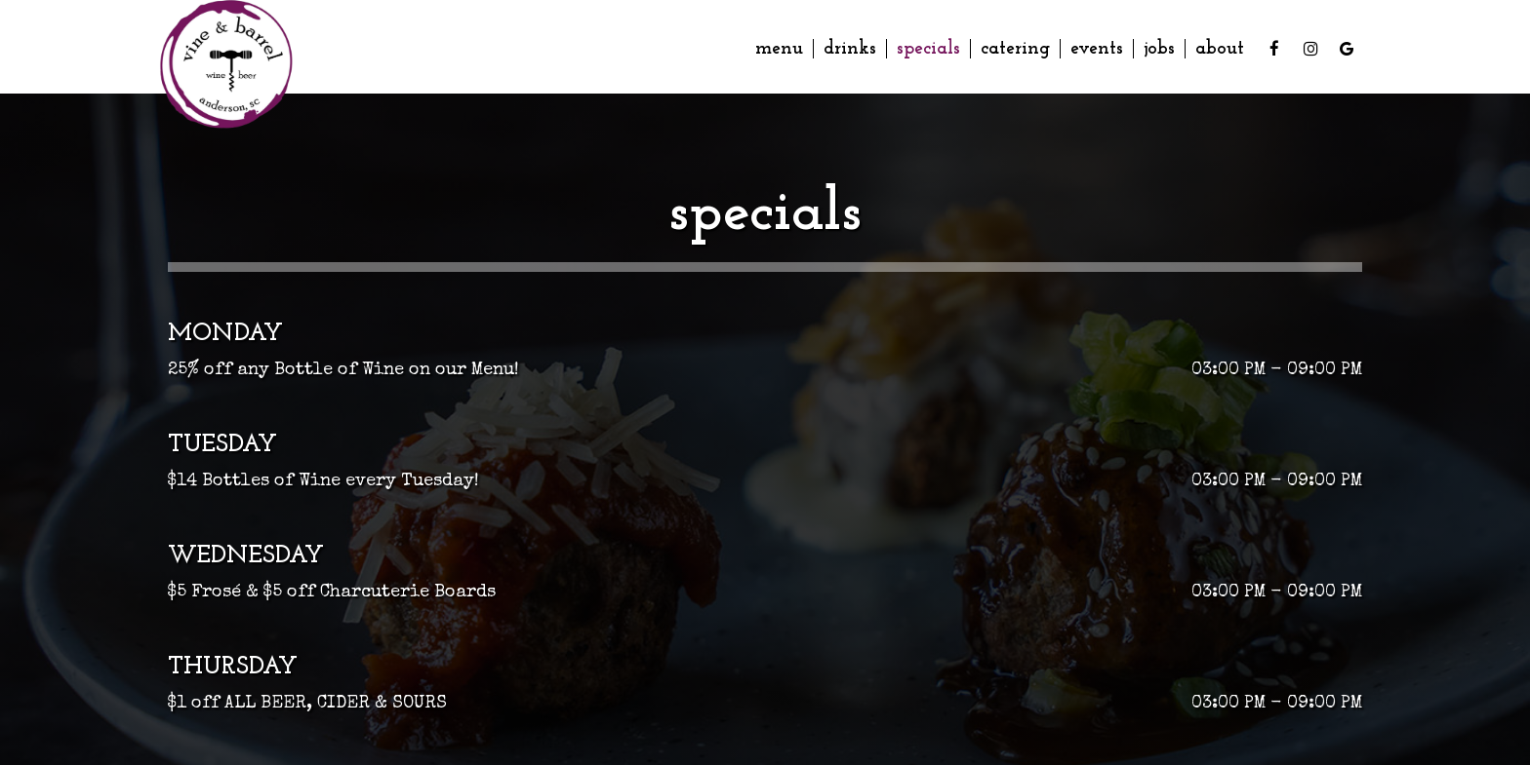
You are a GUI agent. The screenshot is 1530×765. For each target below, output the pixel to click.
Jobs (1159, 48)
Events (1096, 48)
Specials (928, 48)
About (1219, 48)
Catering (1015, 48)
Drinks (850, 48)
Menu (779, 48)
